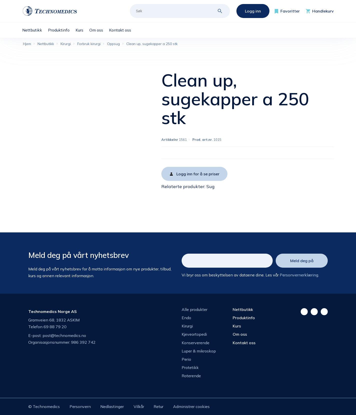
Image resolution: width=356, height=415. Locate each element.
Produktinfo (244, 317)
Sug (210, 186)
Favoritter (290, 11)
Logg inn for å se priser (197, 173)
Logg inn (253, 11)
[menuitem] (35, 30)
